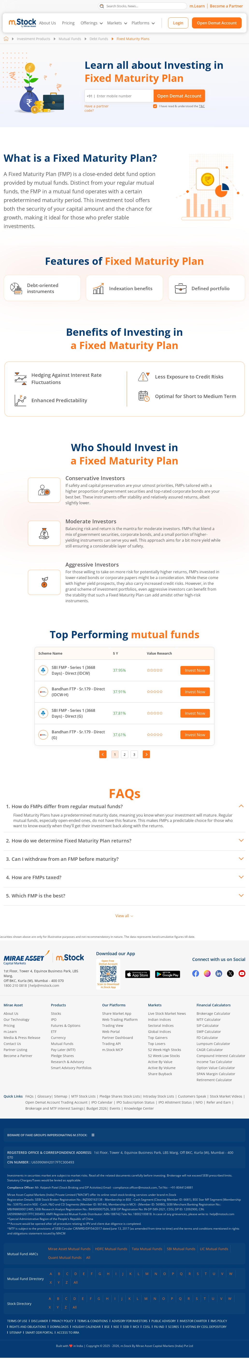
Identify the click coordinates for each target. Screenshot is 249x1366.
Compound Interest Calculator (221, 1055)
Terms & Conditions (92, 1329)
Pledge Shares (62, 1055)
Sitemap (60, 1096)
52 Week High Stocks (164, 1049)
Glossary (44, 1096)
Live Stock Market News (167, 1013)
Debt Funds (99, 38)
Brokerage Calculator (213, 1013)
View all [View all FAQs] (124, 916)
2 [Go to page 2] (125, 754)
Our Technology (16, 1019)
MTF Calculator (209, 1019)
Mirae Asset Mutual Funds (69, 1257)
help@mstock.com (44, 985)
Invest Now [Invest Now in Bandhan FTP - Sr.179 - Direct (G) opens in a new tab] (195, 734)
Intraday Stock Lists (158, 1096)
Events (115, 1108)
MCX (136, 1335)
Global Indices (159, 1031)
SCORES (173, 1335)
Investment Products (33, 38)
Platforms (140, 23)
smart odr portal (39, 1341)
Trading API (111, 1043)
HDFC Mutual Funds (111, 1257)
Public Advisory (163, 1329)
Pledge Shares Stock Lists (120, 1096)
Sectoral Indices (161, 1025)
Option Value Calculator (216, 1067)
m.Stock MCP (112, 1049)
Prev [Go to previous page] (103, 754)
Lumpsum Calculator (213, 1043)
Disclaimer (39, 1329)
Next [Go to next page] (146, 754)
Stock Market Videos (226, 1096)
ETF (54, 1031)
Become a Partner (226, 6)
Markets (114, 23)
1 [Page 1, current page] (115, 754)
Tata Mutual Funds (147, 1257)
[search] (142, 6)
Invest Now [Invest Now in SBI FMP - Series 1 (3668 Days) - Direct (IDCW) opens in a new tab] (195, 670)
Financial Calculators (214, 1005)
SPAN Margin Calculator (216, 1074)
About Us (47, 23)
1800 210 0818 (15, 985)
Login (178, 23)
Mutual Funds (70, 38)
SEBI (126, 1335)
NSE (116, 1335)
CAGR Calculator (210, 1049)
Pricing (68, 23)
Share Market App (116, 1013)
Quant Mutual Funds (65, 1265)
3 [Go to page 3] (134, 754)
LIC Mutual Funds (214, 1257)
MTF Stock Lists (83, 1096)
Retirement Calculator (214, 1080)
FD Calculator (207, 1037)
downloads (59, 1335)
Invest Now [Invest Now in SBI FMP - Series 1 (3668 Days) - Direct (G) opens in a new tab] (195, 713)
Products (58, 1005)
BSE (107, 1335)
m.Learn (197, 6)
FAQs (29, 1096)
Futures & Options (65, 1025)
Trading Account (74, 1102)
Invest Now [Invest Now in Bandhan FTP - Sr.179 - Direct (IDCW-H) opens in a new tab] (195, 691)
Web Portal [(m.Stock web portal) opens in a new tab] (111, 1031)
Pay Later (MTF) (63, 1049)
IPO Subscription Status (135, 1102)
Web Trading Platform (120, 1019)
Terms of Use (17, 1329)
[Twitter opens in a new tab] (230, 974)
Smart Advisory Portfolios (71, 1067)
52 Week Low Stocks (164, 1055)
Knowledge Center (139, 1108)
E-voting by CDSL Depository (205, 1335)
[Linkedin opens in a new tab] (218, 974)
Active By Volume (162, 1067)
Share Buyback (160, 1074)
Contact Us (12, 1043)
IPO (54, 1019)
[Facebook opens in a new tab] (195, 974)
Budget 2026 (96, 1108)
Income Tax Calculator (214, 1061)
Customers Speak (192, 1096)
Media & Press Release (22, 1037)
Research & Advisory (67, 1061)
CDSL (146, 1335)
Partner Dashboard (117, 1037)
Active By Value (160, 1061)
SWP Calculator (209, 1031)
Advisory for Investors (130, 1329)
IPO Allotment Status (175, 1102)
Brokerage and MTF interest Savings (54, 1108)
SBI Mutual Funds (181, 1257)
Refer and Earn (218, 1102)
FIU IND (159, 1335)
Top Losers (156, 1043)
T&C (202, 106)
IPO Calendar (102, 1102)
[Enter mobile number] (124, 96)
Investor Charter (193, 1329)
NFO (199, 1102)
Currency (58, 1037)
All (88, 1265)
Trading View (112, 1025)
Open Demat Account (217, 23)
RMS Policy (219, 1329)
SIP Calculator (208, 1025)
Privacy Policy (62, 1329)
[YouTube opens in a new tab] (242, 974)
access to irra (68, 1341)
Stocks (56, 1013)
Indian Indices (159, 1019)
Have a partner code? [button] (97, 108)
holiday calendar (86, 1335)
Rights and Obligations (27, 1335)
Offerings (89, 23)
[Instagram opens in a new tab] (207, 974)
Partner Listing (15, 1049)
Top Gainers (158, 1037)
